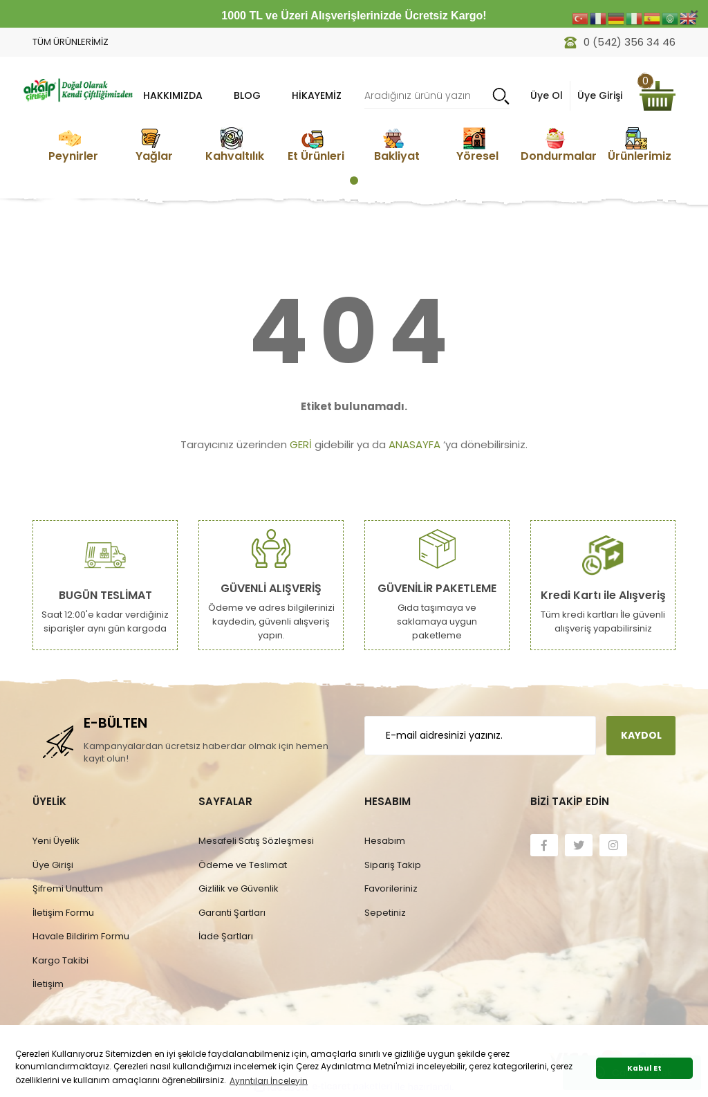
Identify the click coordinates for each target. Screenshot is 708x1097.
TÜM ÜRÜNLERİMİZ (70, 41)
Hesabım (384, 840)
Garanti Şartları (232, 912)
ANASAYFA (414, 444)
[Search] (437, 96)
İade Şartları (225, 936)
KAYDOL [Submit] (641, 735)
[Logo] (77, 89)
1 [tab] (354, 180)
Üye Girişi (52, 865)
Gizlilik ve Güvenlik (238, 888)
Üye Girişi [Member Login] (599, 95)
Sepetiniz (385, 912)
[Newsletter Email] (480, 735)
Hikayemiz (317, 95)
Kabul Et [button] (644, 1068)
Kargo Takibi (60, 960)
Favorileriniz (391, 888)
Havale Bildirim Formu (80, 936)
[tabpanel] (72, 145)
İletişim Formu (63, 912)
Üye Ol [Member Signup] (546, 95)
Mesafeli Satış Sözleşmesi (256, 840)
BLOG (247, 95)
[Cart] (658, 96)
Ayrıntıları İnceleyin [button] (269, 1081)
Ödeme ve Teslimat (242, 865)
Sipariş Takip (392, 865)
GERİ (301, 444)
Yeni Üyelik (56, 840)
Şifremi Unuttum (67, 888)
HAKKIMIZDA (173, 95)
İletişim (48, 983)
